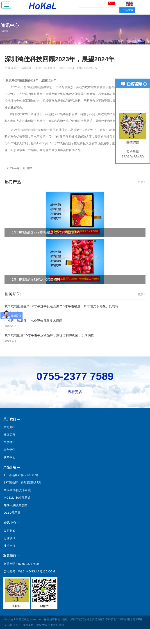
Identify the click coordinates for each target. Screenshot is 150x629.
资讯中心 (132, 41)
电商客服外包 (56, 625)
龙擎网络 (41, 625)
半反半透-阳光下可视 (17, 490)
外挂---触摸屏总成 (15, 505)
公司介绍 (9, 427)
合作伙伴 (9, 449)
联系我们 (9, 457)
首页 (126, 41)
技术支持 (9, 546)
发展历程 (9, 434)
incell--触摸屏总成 (17, 497)
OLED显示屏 (12, 512)
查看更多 (75, 392)
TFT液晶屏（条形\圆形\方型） (23, 482)
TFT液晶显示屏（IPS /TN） (22, 475)
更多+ (141, 182)
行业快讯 (9, 538)
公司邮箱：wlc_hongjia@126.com (29, 571)
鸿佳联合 (49, 68)
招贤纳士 (9, 442)
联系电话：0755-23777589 (21, 563)
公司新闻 (25, 68)
